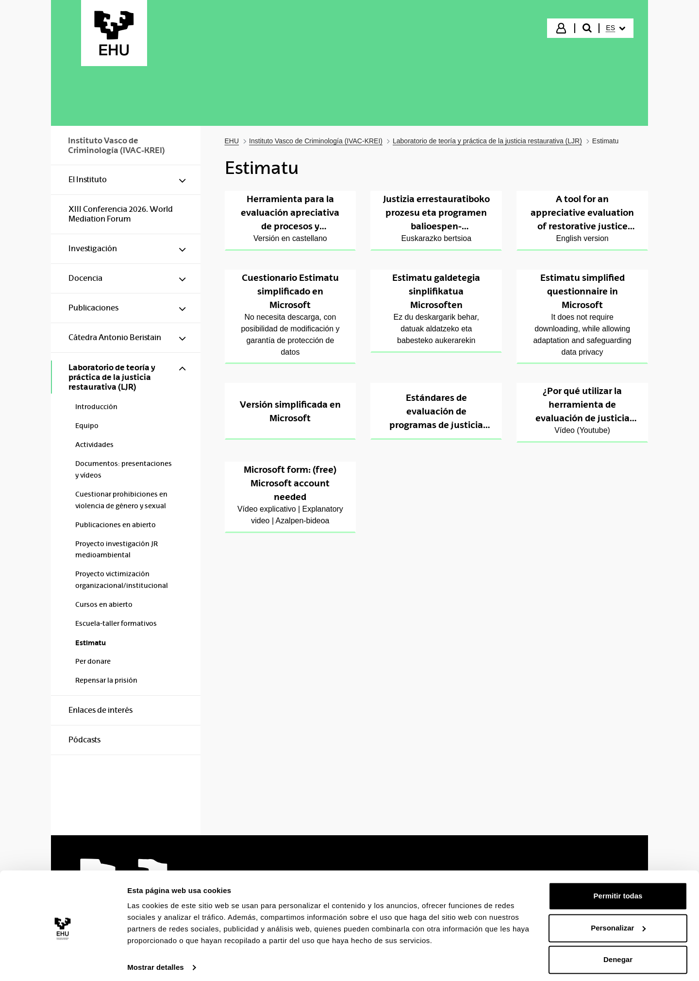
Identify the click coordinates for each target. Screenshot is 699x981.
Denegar (617, 954)
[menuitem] (615, 28)
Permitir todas (618, 890)
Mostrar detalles (155, 962)
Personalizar (618, 922)
